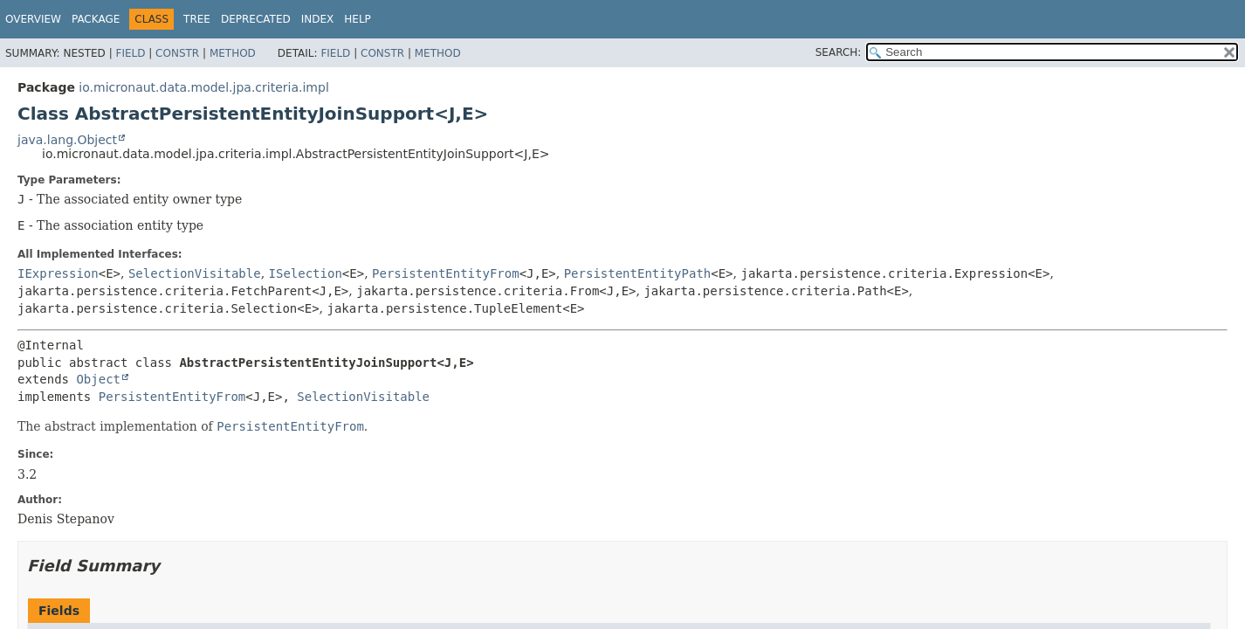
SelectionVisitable (194, 273)
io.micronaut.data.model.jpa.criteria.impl (203, 87)
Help (357, 19)
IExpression (58, 273)
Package (96, 19)
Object (98, 379)
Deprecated (256, 19)
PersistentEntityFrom (445, 273)
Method (233, 53)
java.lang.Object (67, 140)
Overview (33, 19)
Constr (177, 53)
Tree (196, 19)
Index (317, 19)
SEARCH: (838, 52)
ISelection (305, 273)
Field (130, 53)
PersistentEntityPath (638, 273)
